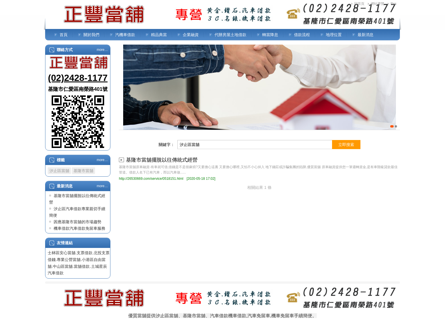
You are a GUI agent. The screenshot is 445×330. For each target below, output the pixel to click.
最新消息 (365, 34)
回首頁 (359, 4)
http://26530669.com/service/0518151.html (151, 179)
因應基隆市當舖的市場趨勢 (77, 222)
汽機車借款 (125, 34)
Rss (393, 4)
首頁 (64, 34)
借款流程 (302, 34)
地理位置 (334, 34)
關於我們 (91, 34)
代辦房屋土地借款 (230, 34)
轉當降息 (270, 34)
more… (102, 50)
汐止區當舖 (59, 170)
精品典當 (159, 34)
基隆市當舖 (83, 170)
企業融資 (191, 34)
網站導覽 (377, 4)
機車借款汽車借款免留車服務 (79, 228)
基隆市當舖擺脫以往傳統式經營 (162, 160)
